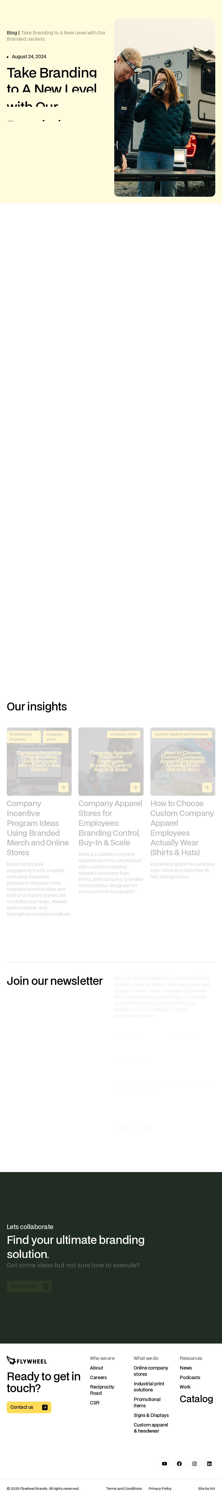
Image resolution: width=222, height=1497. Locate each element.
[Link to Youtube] (164, 1464)
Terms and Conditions (124, 1488)
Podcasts (190, 1377)
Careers (98, 1377)
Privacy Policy (160, 1488)
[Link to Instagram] (194, 1464)
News (186, 1368)
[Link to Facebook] (179, 1464)
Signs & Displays (151, 1415)
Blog (12, 33)
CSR (94, 1403)
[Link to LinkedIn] (210, 1464)
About (96, 1368)
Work (185, 1387)
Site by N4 (206, 1488)
